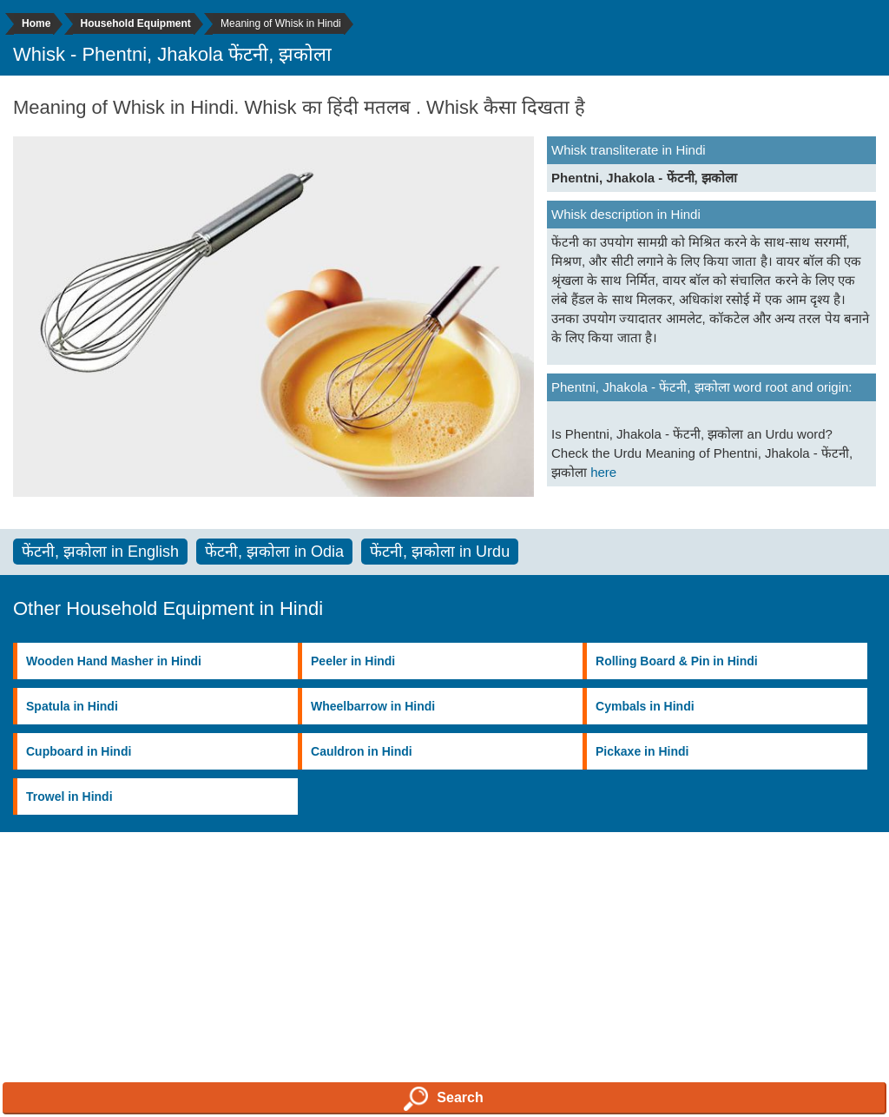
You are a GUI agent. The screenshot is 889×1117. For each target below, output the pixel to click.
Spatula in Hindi (72, 706)
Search (443, 1099)
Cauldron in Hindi (361, 751)
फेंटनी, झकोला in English (100, 551)
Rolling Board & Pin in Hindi (677, 661)
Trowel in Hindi (69, 796)
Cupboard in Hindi (78, 751)
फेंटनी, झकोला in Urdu (440, 551)
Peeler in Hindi (353, 661)
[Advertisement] (444, 992)
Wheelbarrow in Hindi (373, 706)
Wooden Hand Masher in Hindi (113, 661)
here (603, 472)
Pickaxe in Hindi (642, 751)
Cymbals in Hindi (645, 706)
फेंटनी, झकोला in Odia (274, 551)
